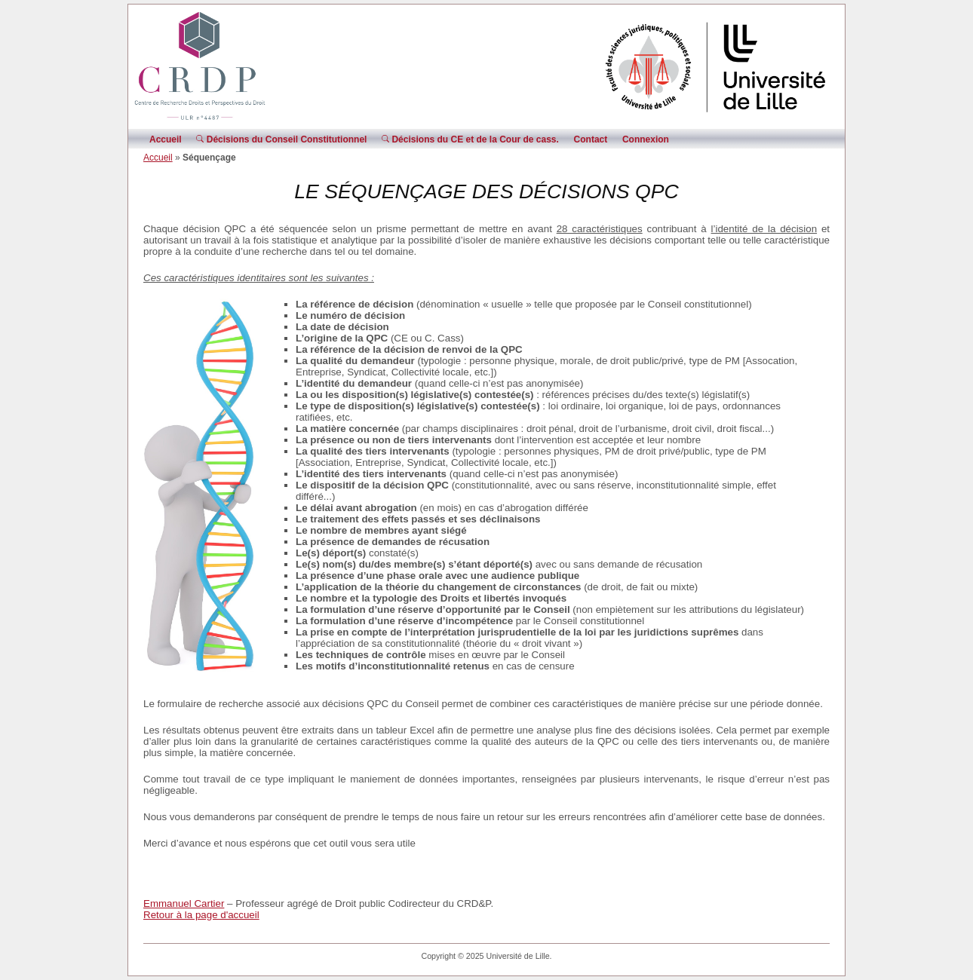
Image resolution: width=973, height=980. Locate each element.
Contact (591, 139)
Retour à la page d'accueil (201, 914)
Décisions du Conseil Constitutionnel (281, 139)
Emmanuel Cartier (183, 903)
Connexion (645, 139)
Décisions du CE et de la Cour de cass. (470, 139)
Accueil (165, 139)
